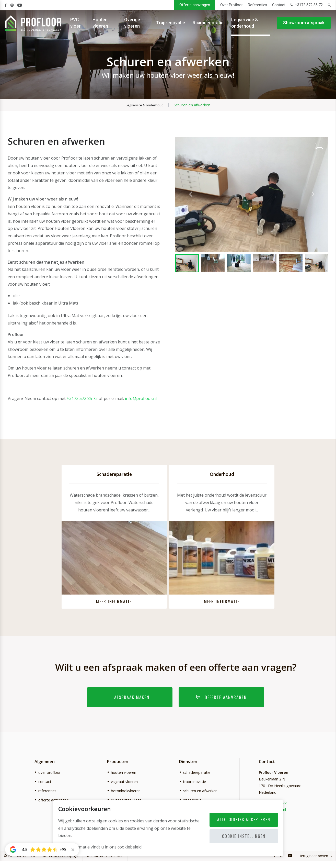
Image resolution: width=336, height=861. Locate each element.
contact (44, 781)
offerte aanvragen (53, 800)
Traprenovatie (170, 23)
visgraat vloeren (124, 781)
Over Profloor (231, 5)
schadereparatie (196, 772)
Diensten (188, 762)
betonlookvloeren (126, 790)
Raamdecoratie (208, 23)
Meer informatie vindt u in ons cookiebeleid (100, 847)
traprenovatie (194, 781)
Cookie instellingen (243, 836)
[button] (313, 194)
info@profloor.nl (141, 398)
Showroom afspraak (304, 23)
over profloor (49, 772)
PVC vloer (75, 23)
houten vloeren (123, 772)
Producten (117, 762)
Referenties (257, 5)
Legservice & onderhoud (244, 23)
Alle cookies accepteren (243, 820)
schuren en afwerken (200, 790)
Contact (278, 5)
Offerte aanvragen (194, 5)
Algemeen (44, 762)
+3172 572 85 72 (306, 5)
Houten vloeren (100, 23)
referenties (47, 790)
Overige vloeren (132, 23)
